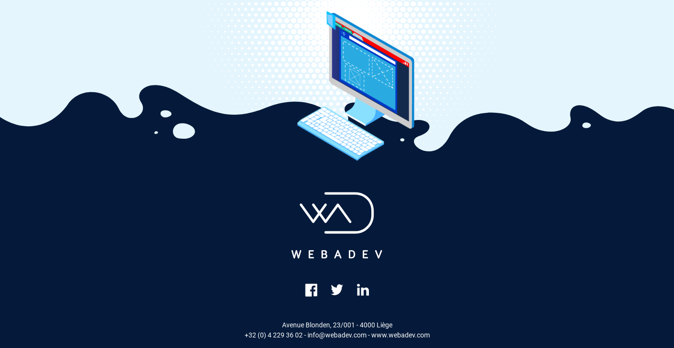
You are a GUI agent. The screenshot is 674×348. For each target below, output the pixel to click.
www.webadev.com (400, 335)
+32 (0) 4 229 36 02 (274, 335)
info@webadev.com (337, 335)
